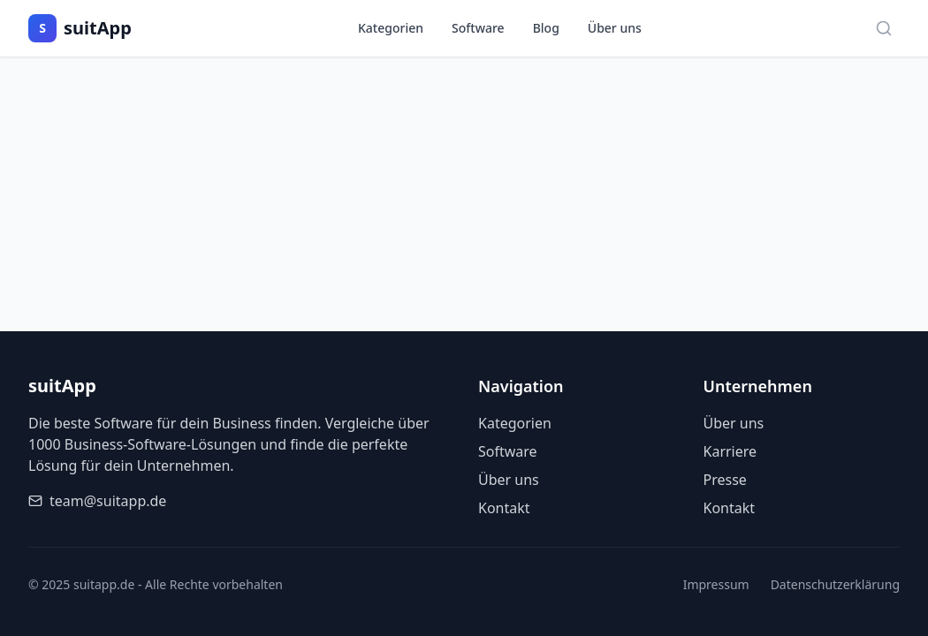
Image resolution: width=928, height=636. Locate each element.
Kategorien (390, 27)
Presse (725, 479)
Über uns (615, 27)
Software (478, 27)
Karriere (730, 451)
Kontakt (504, 508)
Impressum (716, 584)
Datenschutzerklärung (835, 584)
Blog (546, 27)
